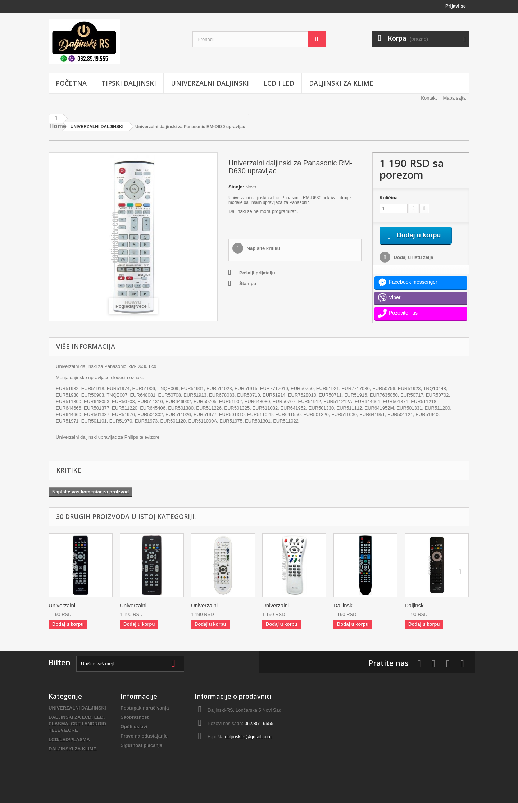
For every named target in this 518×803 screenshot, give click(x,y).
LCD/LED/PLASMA (69, 748)
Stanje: (236, 187)
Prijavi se (455, 6)
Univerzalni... (64, 614)
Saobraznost (135, 726)
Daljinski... (345, 614)
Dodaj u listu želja (412, 266)
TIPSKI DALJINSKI (128, 83)
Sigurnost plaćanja (141, 754)
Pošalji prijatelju (257, 272)
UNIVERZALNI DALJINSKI (210, 83)
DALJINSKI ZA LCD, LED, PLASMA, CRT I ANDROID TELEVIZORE (77, 732)
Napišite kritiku (262, 248)
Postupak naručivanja (145, 716)
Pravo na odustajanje (144, 744)
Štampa (247, 283)
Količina (389, 197)
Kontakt (429, 98)
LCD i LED (279, 83)
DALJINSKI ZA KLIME (341, 83)
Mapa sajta (454, 98)
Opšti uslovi (134, 735)
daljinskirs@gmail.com (248, 745)
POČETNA (71, 83)
